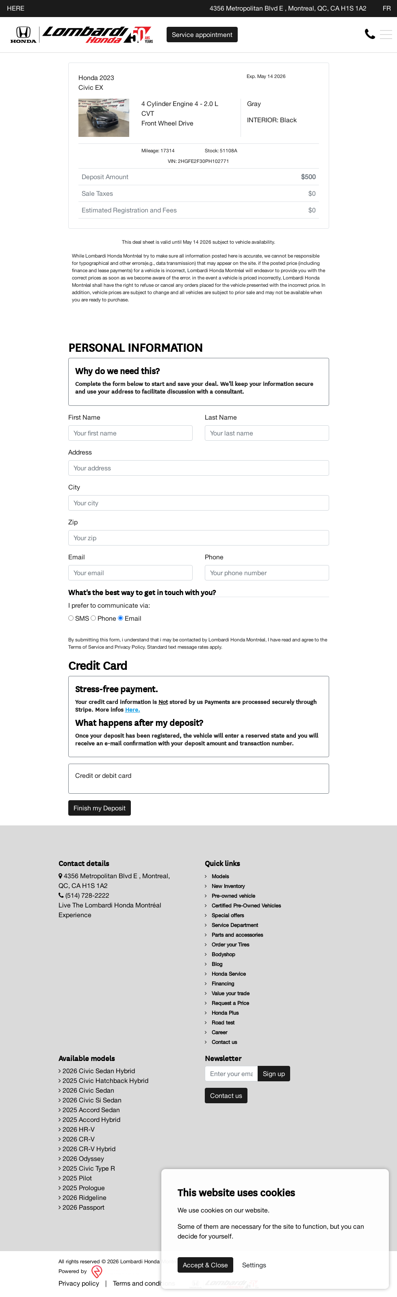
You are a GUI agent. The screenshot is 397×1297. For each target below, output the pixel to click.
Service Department (231, 925)
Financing (219, 984)
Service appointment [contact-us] (202, 34)
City (74, 487)
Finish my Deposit (100, 808)
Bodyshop (220, 954)
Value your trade (227, 993)
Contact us (221, 1042)
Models (217, 876)
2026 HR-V (77, 1129)
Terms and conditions (144, 1283)
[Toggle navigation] (386, 34)
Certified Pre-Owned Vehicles (243, 906)
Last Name (221, 417)
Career (216, 1032)
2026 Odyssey (81, 1158)
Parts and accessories (234, 935)
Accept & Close (205, 1265)
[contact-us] (370, 34)
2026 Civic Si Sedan (90, 1100)
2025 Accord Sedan (89, 1109)
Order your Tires (227, 945)
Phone (214, 557)
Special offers (224, 915)
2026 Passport (81, 1207)
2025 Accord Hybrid (89, 1119)
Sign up (274, 1073)
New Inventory (225, 886)
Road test (219, 1023)
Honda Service (225, 974)
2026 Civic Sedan (86, 1090)
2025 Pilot (75, 1178)
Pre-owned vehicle (230, 896)
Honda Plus (222, 1013)
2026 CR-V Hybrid (87, 1148)
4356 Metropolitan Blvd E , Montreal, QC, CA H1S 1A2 (288, 8)
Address (80, 452)
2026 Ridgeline (82, 1197)
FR (387, 8)
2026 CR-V (77, 1139)
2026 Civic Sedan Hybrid (97, 1070)
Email (76, 557)
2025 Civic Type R (87, 1168)
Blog (213, 964)
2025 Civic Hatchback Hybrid (103, 1080)
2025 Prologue (82, 1187)
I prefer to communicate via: (109, 605)
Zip (73, 522)
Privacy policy (79, 1283)
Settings (254, 1265)
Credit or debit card (103, 775)
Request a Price (227, 1003)
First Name (84, 417)
